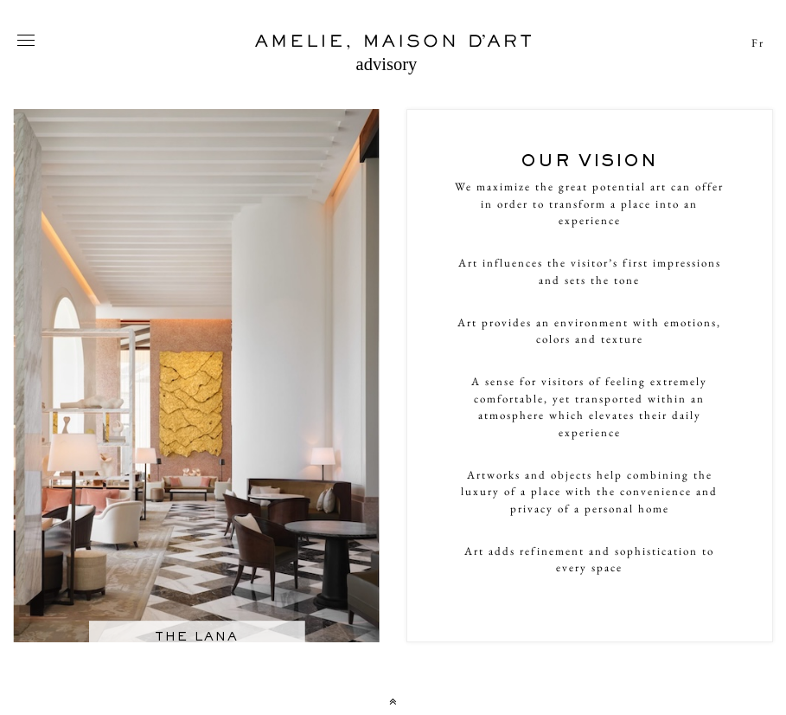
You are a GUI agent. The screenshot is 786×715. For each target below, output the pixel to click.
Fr (757, 42)
